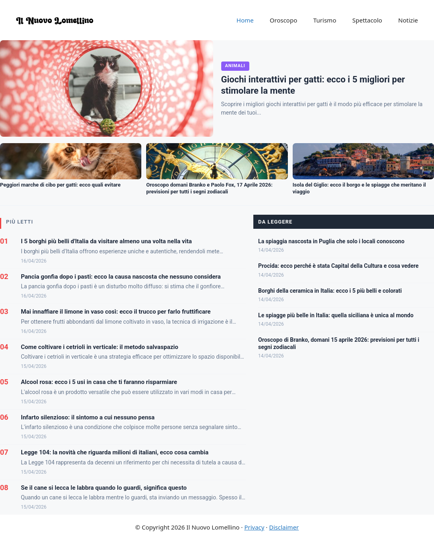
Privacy (254, 527)
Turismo (324, 20)
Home (245, 20)
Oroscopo (283, 20)
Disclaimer (284, 527)
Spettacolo (367, 20)
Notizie (408, 20)
